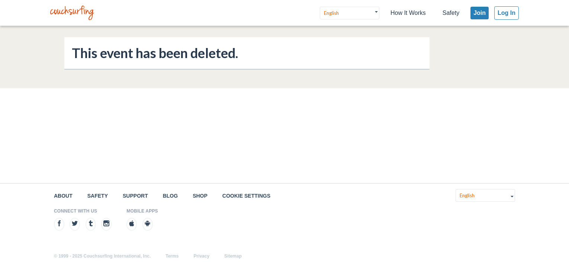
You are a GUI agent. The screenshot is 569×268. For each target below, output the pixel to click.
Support (135, 196)
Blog (170, 196)
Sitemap (233, 256)
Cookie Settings (246, 196)
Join (479, 13)
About (63, 196)
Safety (451, 13)
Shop (200, 196)
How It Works (408, 13)
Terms (172, 256)
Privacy (201, 256)
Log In (506, 13)
